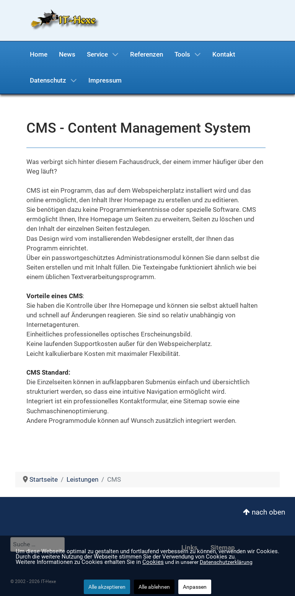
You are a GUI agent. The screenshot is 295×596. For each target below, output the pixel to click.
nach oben (264, 512)
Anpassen (195, 587)
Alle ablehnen (154, 587)
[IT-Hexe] (62, 20)
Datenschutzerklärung (226, 562)
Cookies (153, 562)
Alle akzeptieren (106, 587)
